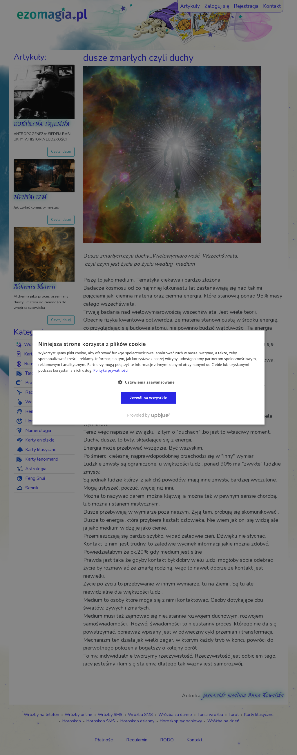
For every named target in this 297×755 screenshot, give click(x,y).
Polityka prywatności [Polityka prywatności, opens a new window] (110, 370)
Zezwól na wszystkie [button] (148, 397)
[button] (148, 382)
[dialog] (148, 377)
